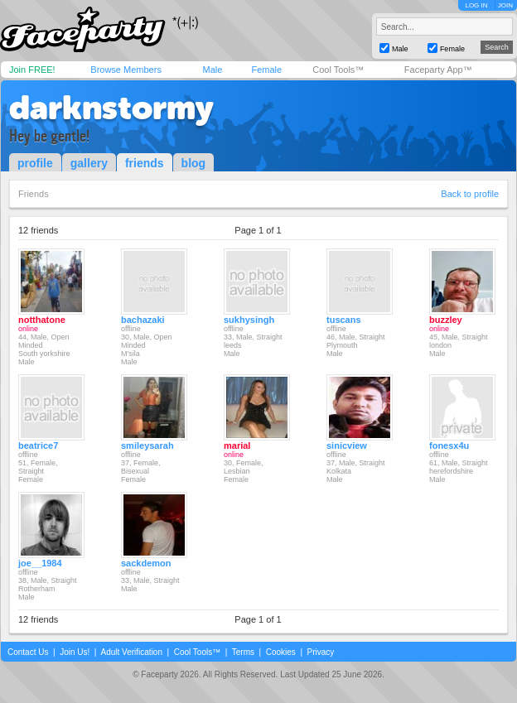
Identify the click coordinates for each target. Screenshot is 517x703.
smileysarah (147, 445)
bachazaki (143, 320)
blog (193, 163)
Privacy (321, 652)
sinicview (346, 445)
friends (144, 163)
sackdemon (146, 563)
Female (266, 70)
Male (212, 70)
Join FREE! (32, 70)
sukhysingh (249, 320)
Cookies (281, 652)
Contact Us (27, 652)
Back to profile (470, 194)
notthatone (41, 320)
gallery (89, 163)
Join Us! (74, 652)
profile (35, 163)
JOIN (505, 5)
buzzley (445, 320)
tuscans (343, 320)
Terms (243, 652)
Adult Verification (131, 652)
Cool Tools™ (338, 70)
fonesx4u (449, 445)
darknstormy (111, 108)
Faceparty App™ (438, 70)
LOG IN (476, 5)
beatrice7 (38, 445)
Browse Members (126, 70)
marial (237, 445)
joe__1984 (40, 563)
